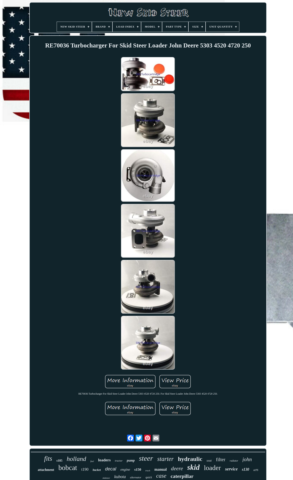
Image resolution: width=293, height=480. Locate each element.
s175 (255, 470)
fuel (92, 461)
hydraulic (190, 459)
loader (212, 468)
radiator (234, 460)
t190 (84, 469)
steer (146, 458)
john (247, 459)
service (231, 469)
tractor (119, 460)
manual (160, 469)
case (161, 476)
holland (76, 458)
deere (177, 468)
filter (221, 459)
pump (131, 460)
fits (48, 458)
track (147, 470)
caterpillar (182, 476)
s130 (245, 469)
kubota (120, 476)
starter (165, 458)
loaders (104, 460)
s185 (59, 460)
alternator (135, 477)
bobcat (67, 468)
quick (149, 477)
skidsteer (106, 478)
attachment (46, 470)
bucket (97, 470)
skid (193, 467)
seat (209, 460)
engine (125, 469)
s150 (137, 469)
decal (110, 469)
